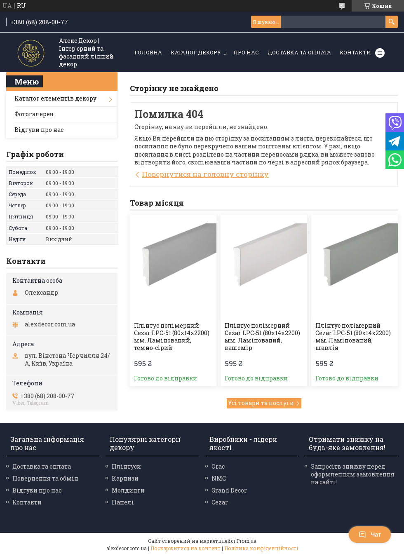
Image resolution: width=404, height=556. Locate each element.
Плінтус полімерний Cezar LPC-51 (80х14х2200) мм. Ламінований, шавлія (353, 337)
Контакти (355, 52)
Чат (370, 534)
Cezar (219, 502)
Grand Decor (229, 490)
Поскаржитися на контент (185, 548)
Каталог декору (196, 52)
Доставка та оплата (299, 52)
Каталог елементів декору (55, 98)
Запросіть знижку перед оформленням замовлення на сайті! (353, 474)
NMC (218, 478)
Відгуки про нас (38, 130)
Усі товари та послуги (261, 403)
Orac (218, 466)
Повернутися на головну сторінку (205, 174)
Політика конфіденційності (261, 548)
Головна (148, 52)
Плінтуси (126, 466)
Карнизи (125, 478)
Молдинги (128, 490)
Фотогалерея (34, 114)
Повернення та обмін (45, 478)
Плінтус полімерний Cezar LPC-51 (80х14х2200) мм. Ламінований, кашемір (262, 337)
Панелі (123, 502)
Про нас (246, 52)
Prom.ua (246, 540)
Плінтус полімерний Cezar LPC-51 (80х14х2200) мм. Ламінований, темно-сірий (171, 337)
